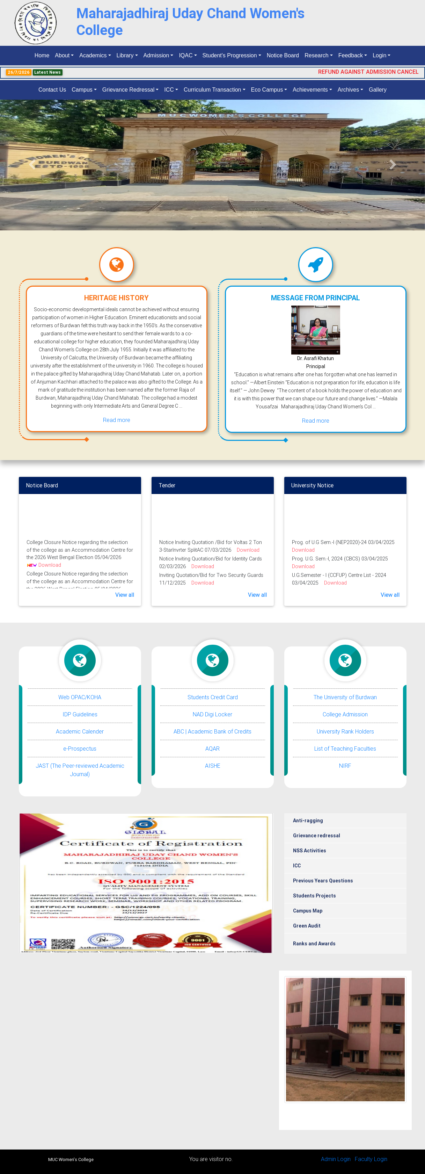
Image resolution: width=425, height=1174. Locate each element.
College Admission (345, 714)
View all (124, 594)
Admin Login (336, 1158)
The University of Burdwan (345, 697)
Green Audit (307, 926)
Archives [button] (348, 90)
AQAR (212, 748)
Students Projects (314, 896)
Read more (116, 419)
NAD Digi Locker (212, 714)
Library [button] (125, 55)
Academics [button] (93, 55)
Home (43, 54)
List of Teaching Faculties (345, 748)
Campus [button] (82, 90)
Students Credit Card (213, 697)
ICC (297, 865)
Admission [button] (156, 55)
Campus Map (307, 911)
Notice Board (283, 55)
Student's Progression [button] (230, 55)
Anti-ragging (308, 820)
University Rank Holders (345, 731)
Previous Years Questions (323, 881)
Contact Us (52, 90)
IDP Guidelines (80, 714)
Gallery (378, 90)
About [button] (62, 55)
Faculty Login (371, 1158)
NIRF (345, 765)
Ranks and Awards (314, 943)
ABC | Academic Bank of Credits (212, 731)
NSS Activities (309, 850)
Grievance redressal (316, 835)
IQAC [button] (185, 55)
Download (49, 568)
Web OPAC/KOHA (79, 697)
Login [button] (379, 55)
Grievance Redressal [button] (128, 90)
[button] (32, 165)
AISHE (212, 765)
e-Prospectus (79, 748)
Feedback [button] (350, 55)
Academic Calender (80, 731)
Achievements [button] (310, 90)
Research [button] (316, 55)
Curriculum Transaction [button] (212, 90)
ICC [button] (169, 90)
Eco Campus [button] (267, 90)
